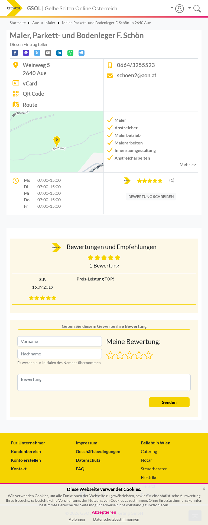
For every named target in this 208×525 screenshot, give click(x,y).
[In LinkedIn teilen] (59, 53)
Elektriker (150, 477)
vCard (30, 83)
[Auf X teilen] (37, 53)
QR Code (33, 93)
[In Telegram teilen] (81, 53)
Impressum (86, 442)
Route (30, 104)
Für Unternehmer (28, 442)
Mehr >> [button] (188, 164)
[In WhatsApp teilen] (70, 53)
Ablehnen (77, 519)
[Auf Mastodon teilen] (26, 53)
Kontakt (19, 468)
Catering (149, 451)
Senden (169, 402)
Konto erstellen (26, 460)
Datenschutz (88, 460)
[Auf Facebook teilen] (15, 53)
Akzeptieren (104, 512)
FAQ (80, 468)
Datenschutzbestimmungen (116, 519)
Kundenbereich (26, 451)
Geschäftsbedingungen (98, 451)
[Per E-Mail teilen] (48, 53)
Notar (146, 460)
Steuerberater (154, 468)
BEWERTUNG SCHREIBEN (151, 196)
